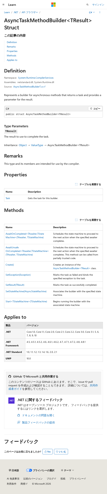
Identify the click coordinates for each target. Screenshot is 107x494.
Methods (11, 55)
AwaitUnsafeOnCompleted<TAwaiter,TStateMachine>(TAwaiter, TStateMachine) (27, 251)
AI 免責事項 (13, 478)
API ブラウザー (30, 12)
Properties (12, 51)
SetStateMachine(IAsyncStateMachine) (26, 291)
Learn (7, 12)
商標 (23, 483)
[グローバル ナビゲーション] (3, 5)
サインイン (98, 4)
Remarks (11, 46)
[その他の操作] (100, 12)
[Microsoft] (53, 4)
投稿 (63, 478)
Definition (12, 42)
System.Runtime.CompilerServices (36, 77)
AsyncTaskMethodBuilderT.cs (28, 86)
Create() (10, 264)
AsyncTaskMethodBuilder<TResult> (71, 268)
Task (8, 198)
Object (23, 145)
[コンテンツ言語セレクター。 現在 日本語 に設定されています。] (14, 470)
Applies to (12, 60)
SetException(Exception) (18, 274)
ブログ (50, 478)
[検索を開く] (87, 5)
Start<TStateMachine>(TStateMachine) (26, 301)
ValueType (37, 145)
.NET (16, 12)
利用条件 (11, 483)
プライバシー (76, 478)
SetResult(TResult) (15, 284)
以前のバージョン (33, 478)
